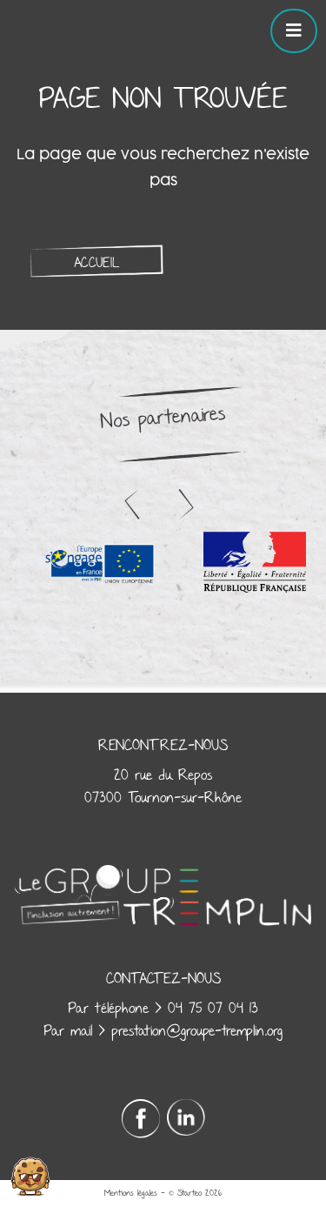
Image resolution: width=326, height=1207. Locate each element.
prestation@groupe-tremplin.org (197, 1031)
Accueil (96, 262)
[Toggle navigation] (293, 31)
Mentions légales (130, 1193)
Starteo (189, 1193)
